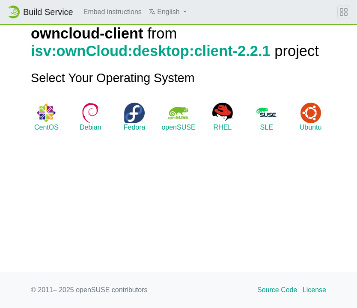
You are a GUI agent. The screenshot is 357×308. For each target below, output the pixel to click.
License (314, 289)
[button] (167, 12)
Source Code (277, 289)
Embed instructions (112, 11)
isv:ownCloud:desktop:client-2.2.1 (151, 51)
